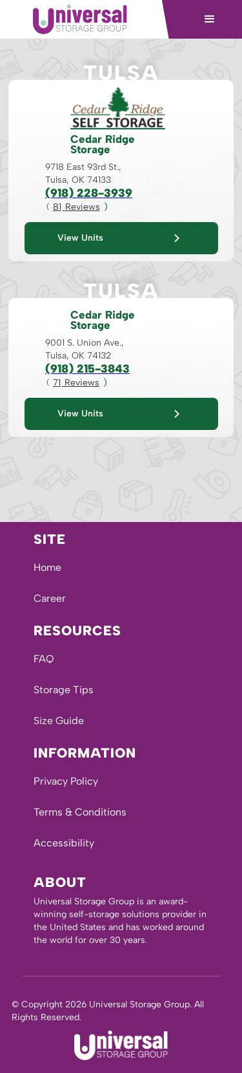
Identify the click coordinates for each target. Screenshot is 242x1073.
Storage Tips (64, 690)
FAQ (44, 659)
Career (50, 598)
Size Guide (59, 720)
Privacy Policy (66, 781)
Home (47, 567)
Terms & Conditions (80, 812)
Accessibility (64, 843)
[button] (209, 19)
